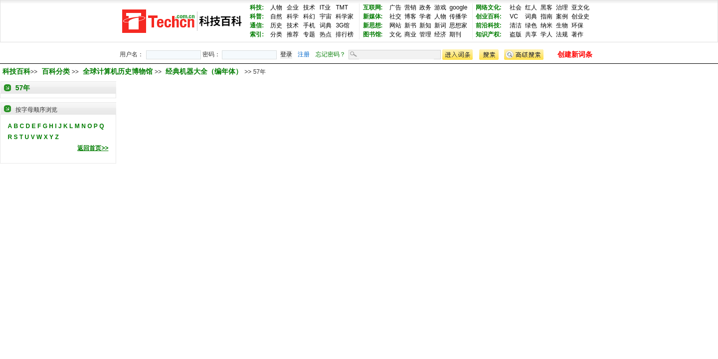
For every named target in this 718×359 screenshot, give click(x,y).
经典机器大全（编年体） (205, 71)
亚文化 (580, 7)
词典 (326, 25)
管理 (425, 34)
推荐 (293, 34)
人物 (276, 7)
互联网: (373, 7)
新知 (425, 25)
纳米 (546, 25)
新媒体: (373, 16)
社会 (516, 7)
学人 (546, 34)
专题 (309, 34)
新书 (410, 25)
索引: (257, 34)
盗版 (516, 34)
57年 (22, 88)
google (458, 7)
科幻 (309, 16)
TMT (342, 7)
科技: (257, 7)
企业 (293, 7)
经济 (440, 34)
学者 (425, 16)
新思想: (373, 25)
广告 (395, 7)
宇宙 (326, 16)
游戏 (440, 7)
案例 (562, 16)
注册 (304, 54)
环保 (577, 25)
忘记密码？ (331, 54)
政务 (425, 7)
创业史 (580, 16)
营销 (410, 7)
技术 (309, 7)
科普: (257, 16)
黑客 (546, 7)
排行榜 (345, 34)
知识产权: (489, 34)
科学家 (345, 16)
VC (514, 16)
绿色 (531, 25)
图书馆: (373, 34)
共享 (531, 34)
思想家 (458, 25)
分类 (276, 34)
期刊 (455, 34)
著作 (577, 34)
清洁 (516, 25)
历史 (276, 25)
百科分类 (56, 71)
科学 (293, 16)
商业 (410, 34)
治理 (562, 7)
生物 (562, 25)
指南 (546, 16)
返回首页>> (92, 148)
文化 (395, 34)
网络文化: (489, 7)
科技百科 (16, 71)
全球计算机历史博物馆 (119, 71)
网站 (395, 25)
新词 (440, 25)
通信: (257, 25)
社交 (395, 16)
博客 (410, 16)
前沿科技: (489, 25)
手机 (309, 25)
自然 (276, 16)
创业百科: (489, 16)
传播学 (458, 16)
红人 (531, 7)
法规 (562, 34)
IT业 (325, 7)
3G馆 (343, 25)
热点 (326, 34)
